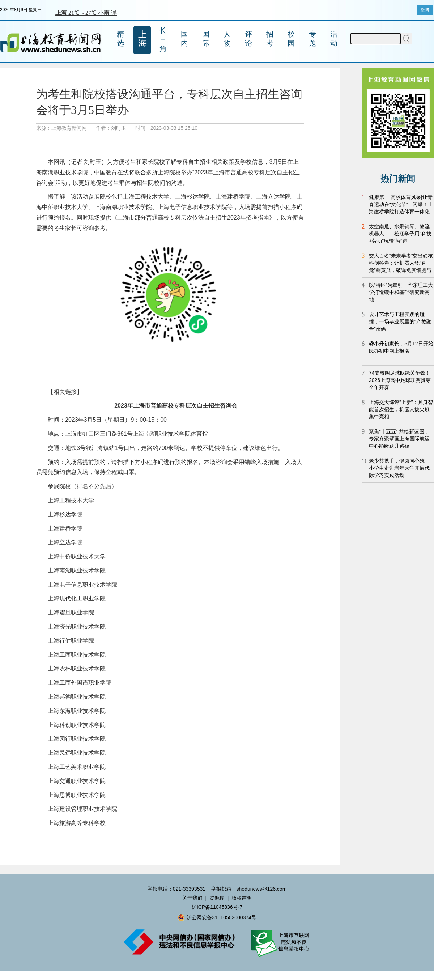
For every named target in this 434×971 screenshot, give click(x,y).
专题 (312, 38)
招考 (269, 38)
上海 (142, 38)
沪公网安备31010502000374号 (217, 917)
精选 (120, 38)
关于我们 (192, 898)
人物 (227, 38)
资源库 (217, 898)
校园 (291, 38)
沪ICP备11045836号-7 (217, 907)
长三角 (163, 39)
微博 (425, 10)
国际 (205, 38)
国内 (184, 38)
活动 (333, 38)
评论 (248, 38)
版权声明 (241, 898)
